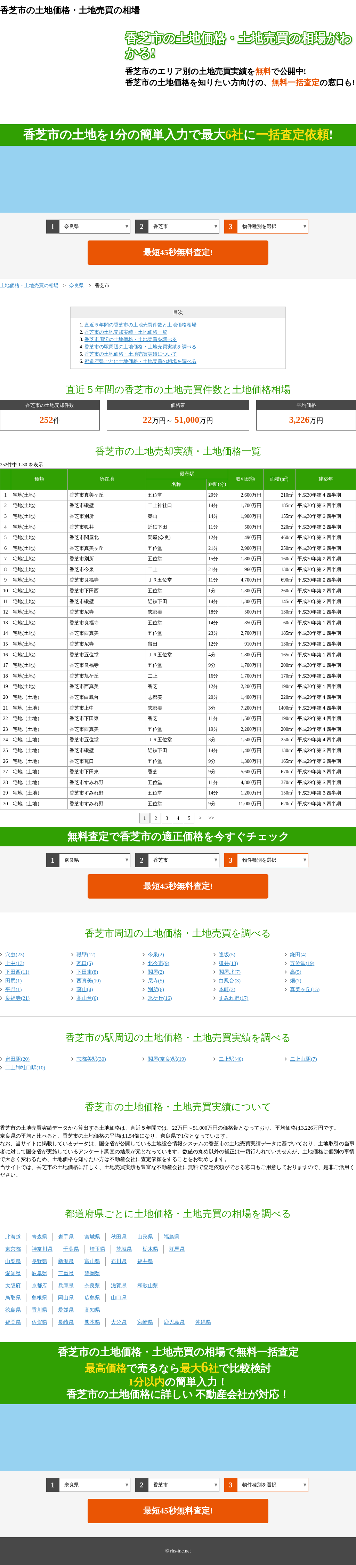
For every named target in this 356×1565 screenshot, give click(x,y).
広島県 (92, 1298)
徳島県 (13, 1310)
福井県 (145, 1261)
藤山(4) (84, 989)
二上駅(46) (231, 1059)
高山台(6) (87, 998)
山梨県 (13, 1261)
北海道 (13, 1237)
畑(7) (295, 980)
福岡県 (13, 1322)
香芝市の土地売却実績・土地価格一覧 (125, 332)
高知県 (92, 1310)
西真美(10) (88, 980)
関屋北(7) (230, 972)
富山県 (92, 1261)
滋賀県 (119, 1285)
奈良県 (92, 1285)
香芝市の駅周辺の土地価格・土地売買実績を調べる (140, 346)
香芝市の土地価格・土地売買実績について (130, 354)
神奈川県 (42, 1249)
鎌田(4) (298, 954)
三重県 (66, 1273)
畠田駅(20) (17, 1059)
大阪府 (13, 1285)
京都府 (39, 1285)
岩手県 (66, 1237)
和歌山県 (147, 1285)
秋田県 (119, 1237)
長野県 (39, 1261)
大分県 (119, 1322)
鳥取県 (13, 1298)
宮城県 (92, 1237)
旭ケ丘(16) (160, 998)
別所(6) (156, 989)
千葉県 (71, 1249)
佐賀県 (39, 1322)
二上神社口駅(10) (25, 1067)
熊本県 (92, 1322)
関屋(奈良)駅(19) (167, 1059)
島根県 (39, 1298)
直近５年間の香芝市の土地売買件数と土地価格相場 (140, 324)
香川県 (39, 1310)
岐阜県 (39, 1273)
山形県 (145, 1237)
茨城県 (124, 1249)
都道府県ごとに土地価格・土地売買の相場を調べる (140, 361)
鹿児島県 (174, 1322)
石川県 (119, 1261)
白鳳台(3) (230, 980)
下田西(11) (17, 972)
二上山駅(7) (303, 1059)
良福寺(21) (17, 998)
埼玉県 (97, 1249)
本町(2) (227, 989)
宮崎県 (145, 1322)
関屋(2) (156, 972)
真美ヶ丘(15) (304, 989)
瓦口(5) (84, 963)
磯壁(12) (86, 954)
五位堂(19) (302, 963)
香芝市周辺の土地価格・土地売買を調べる (130, 339)
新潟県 (66, 1261)
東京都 (13, 1249)
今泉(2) (156, 954)
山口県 (119, 1298)
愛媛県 (66, 1310)
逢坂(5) (227, 954)
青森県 (39, 1237)
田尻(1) (13, 980)
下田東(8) (87, 972)
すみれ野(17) (233, 998)
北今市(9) (159, 963)
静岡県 (92, 1273)
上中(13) (14, 963)
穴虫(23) (14, 954)
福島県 (171, 1237)
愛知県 (13, 1273)
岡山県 (66, 1298)
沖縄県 (203, 1322)
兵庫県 (66, 1285)
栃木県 (150, 1249)
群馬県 (177, 1249)
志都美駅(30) (91, 1059)
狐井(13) (228, 963)
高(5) (295, 972)
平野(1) (13, 989)
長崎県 (66, 1322)
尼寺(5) (156, 980)
